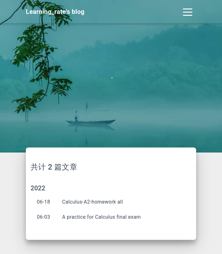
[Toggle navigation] (187, 11)
